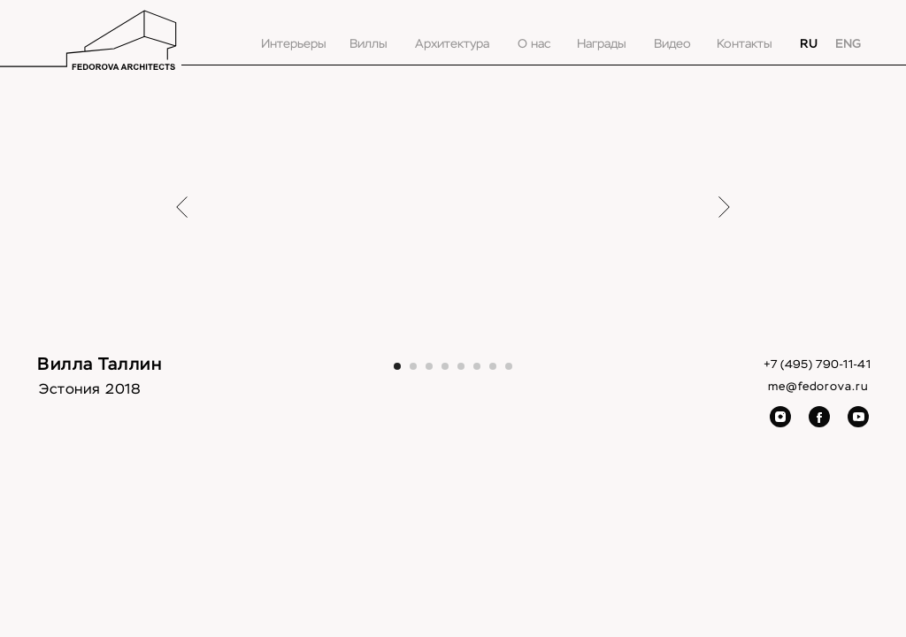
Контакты (744, 44)
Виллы (368, 44)
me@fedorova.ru (818, 387)
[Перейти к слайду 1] (397, 366)
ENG (848, 44)
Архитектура (452, 44)
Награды (601, 44)
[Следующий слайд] (724, 207)
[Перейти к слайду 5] (461, 366)
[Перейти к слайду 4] (445, 366)
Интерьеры (293, 44)
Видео (672, 44)
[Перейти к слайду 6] (476, 366)
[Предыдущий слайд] (182, 207)
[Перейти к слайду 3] (429, 366)
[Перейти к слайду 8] (508, 366)
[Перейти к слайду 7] (492, 366)
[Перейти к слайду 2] (413, 366)
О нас (534, 44)
